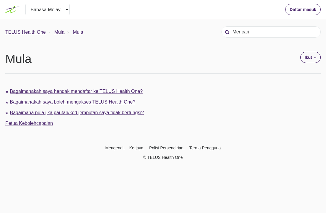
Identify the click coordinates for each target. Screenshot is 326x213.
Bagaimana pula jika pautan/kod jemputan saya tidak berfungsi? (77, 112)
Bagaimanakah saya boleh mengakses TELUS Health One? (72, 101)
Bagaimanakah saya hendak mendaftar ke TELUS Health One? (76, 91)
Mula (59, 32)
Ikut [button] (308, 57)
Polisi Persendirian (167, 148)
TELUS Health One (25, 32)
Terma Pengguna (205, 148)
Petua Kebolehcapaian (29, 123)
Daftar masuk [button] (303, 9)
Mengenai (114, 148)
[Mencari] (271, 32)
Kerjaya (136, 148)
